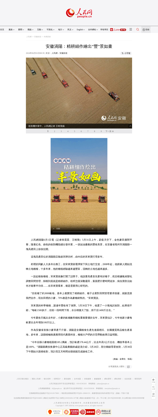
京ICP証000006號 (114, 398)
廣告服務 (67, 379)
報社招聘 (47, 379)
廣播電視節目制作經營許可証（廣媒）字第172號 (110, 393)
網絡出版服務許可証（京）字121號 (93, 398)
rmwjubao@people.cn (112, 388)
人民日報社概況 (23, 379)
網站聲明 (107, 379)
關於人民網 (36, 379)
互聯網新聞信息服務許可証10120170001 (44, 393)
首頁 (2, 29)
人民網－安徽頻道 (59, 53)
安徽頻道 (37, 37)
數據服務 (97, 379)
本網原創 (47, 37)
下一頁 (108, 131)
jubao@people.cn (103, 384)
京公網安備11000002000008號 (133, 398)
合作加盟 (77, 379)
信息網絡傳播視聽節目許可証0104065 (28, 398)
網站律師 (117, 379)
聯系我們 (138, 379)
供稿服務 (87, 379)
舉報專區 (104, 29)
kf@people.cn (57, 388)
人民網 (28, 37)
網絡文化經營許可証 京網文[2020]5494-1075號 (61, 398)
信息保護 (127, 379)
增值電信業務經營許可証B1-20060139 (75, 393)
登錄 (147, 29)
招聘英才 (57, 379)
